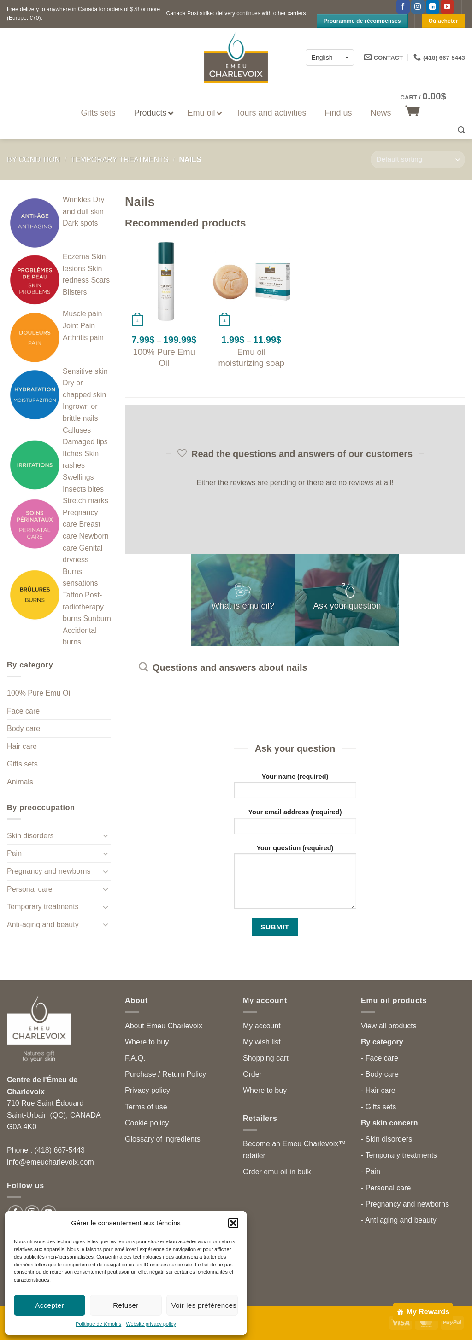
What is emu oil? (243, 605)
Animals (20, 782)
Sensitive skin (85, 371)
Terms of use (146, 1107)
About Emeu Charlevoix (163, 1026)
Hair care (22, 746)
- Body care (380, 1074)
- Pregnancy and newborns (405, 1204)
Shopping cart (266, 1058)
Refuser (126, 1305)
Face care (23, 711)
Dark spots (80, 223)
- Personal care (386, 1188)
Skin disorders (30, 836)
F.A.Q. (135, 1058)
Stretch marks (85, 501)
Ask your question (347, 605)
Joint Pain (79, 326)
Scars (100, 280)
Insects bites (83, 489)
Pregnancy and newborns (48, 871)
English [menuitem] (322, 58)
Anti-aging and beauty (43, 924)
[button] (233, 1223)
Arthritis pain (83, 338)
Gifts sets (22, 764)
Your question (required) (295, 879)
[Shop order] (418, 159)
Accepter (49, 1305)
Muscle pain (82, 314)
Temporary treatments (119, 159)
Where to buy (147, 1042)
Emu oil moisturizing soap (251, 357)
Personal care (30, 889)
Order (252, 1074)
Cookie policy (147, 1123)
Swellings (78, 477)
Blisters (75, 292)
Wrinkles (77, 199)
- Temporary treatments (399, 1155)
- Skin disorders (386, 1139)
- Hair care (378, 1090)
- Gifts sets (378, 1107)
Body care (23, 728)
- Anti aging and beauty (399, 1220)
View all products (389, 1026)
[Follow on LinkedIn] (432, 7)
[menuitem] (330, 57)
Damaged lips (85, 442)
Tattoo (73, 595)
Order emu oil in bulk (277, 1172)
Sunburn (97, 618)
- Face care (379, 1058)
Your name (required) (295, 789)
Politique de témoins (98, 1324)
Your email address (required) (295, 824)
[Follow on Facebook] (403, 7)
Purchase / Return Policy (165, 1074)
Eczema (76, 257)
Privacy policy (147, 1090)
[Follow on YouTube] (447, 7)
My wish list (262, 1042)
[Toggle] (105, 835)
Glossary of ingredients (163, 1139)
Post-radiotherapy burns (83, 606)
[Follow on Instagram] (418, 7)
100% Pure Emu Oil (39, 693)
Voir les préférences (204, 1305)
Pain (14, 853)
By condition (33, 159)
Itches (73, 454)
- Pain (370, 1171)
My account (262, 1026)
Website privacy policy (151, 1324)
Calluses (77, 430)
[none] (330, 57)
